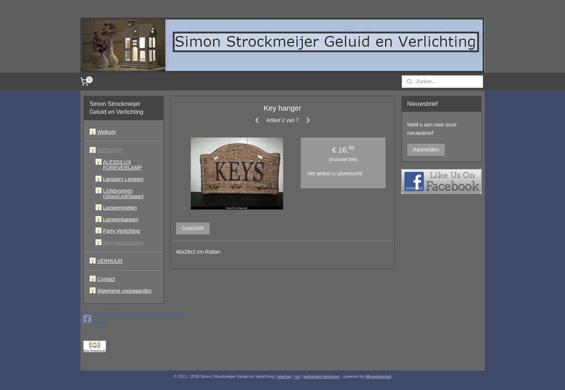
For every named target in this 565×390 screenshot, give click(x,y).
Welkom (106, 132)
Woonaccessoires (123, 243)
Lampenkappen (121, 219)
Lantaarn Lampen (123, 179)
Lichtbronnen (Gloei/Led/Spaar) (123, 193)
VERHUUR (109, 261)
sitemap (284, 376)
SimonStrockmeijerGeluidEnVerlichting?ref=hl (123, 318)
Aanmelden (426, 150)
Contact (106, 279)
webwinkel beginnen (321, 376)
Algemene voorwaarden (124, 291)
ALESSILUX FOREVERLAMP (122, 165)
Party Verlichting (121, 231)
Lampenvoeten (120, 208)
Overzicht (193, 228)
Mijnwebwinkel (378, 376)
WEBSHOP (110, 150)
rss (297, 376)
